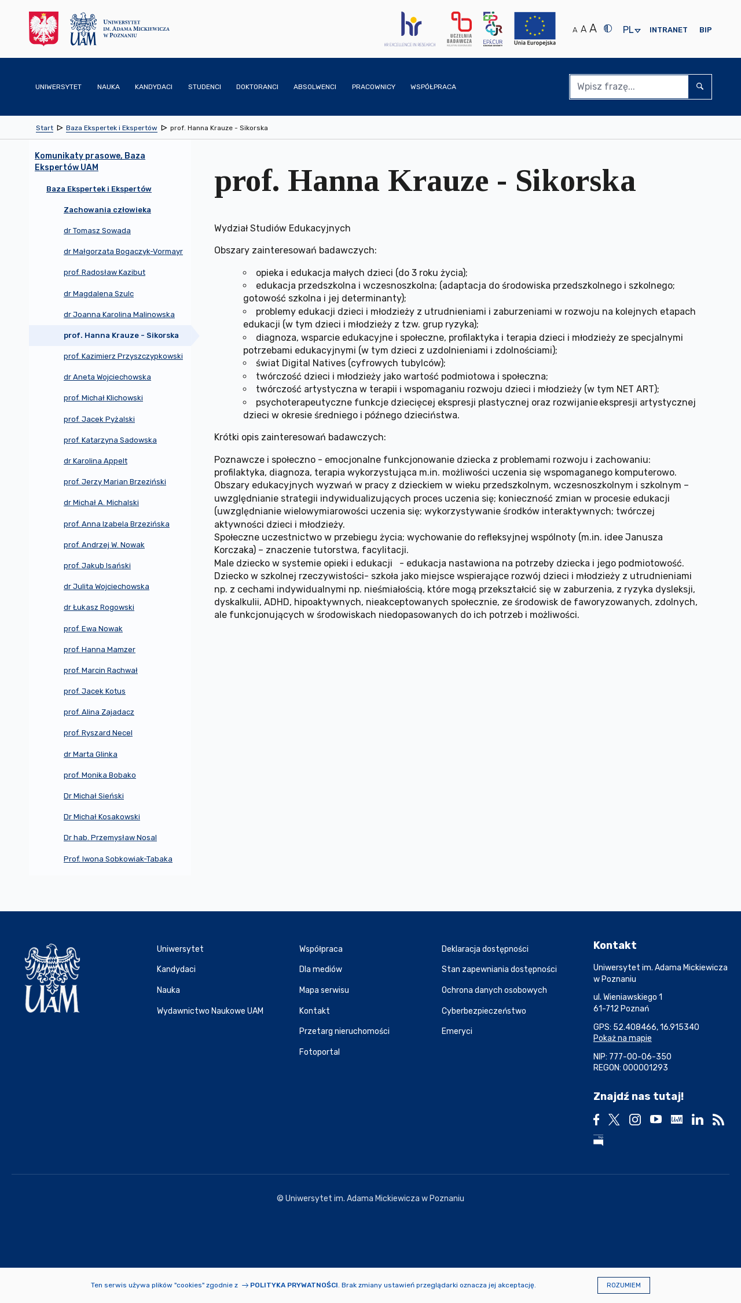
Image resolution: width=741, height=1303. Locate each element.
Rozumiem (624, 1285)
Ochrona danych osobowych (494, 990)
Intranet (669, 29)
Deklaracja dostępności (485, 949)
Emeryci (457, 1031)
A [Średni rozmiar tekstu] (583, 29)
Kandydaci (176, 969)
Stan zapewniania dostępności (499, 969)
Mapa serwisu (324, 990)
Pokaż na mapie (622, 1038)
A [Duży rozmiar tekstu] (593, 28)
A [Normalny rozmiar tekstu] (575, 29)
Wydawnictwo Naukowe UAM (210, 1011)
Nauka (168, 990)
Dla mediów (320, 969)
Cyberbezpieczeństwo (484, 1011)
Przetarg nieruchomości (344, 1031)
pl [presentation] (628, 30)
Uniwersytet (180, 949)
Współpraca (321, 949)
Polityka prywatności (294, 1285)
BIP (705, 29)
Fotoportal (319, 1052)
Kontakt (314, 1011)
